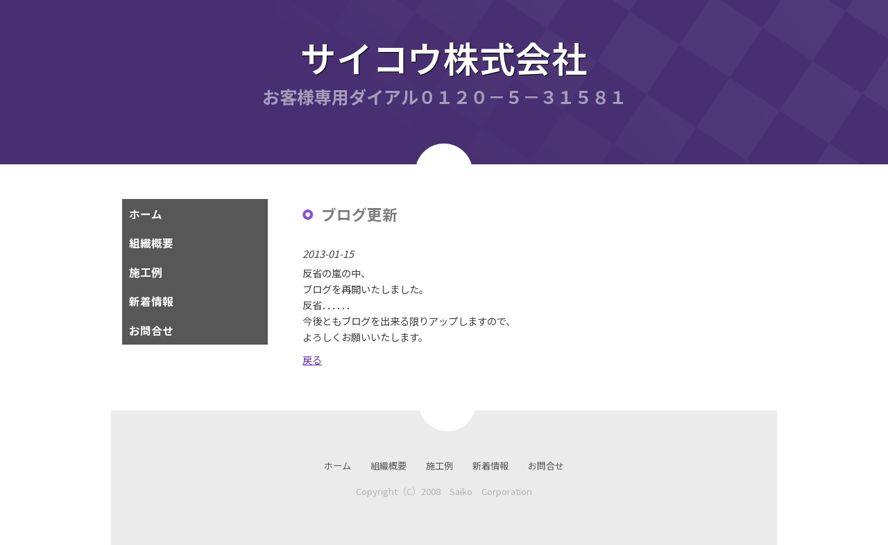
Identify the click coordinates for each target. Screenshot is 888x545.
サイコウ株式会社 (444, 57)
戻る (312, 359)
